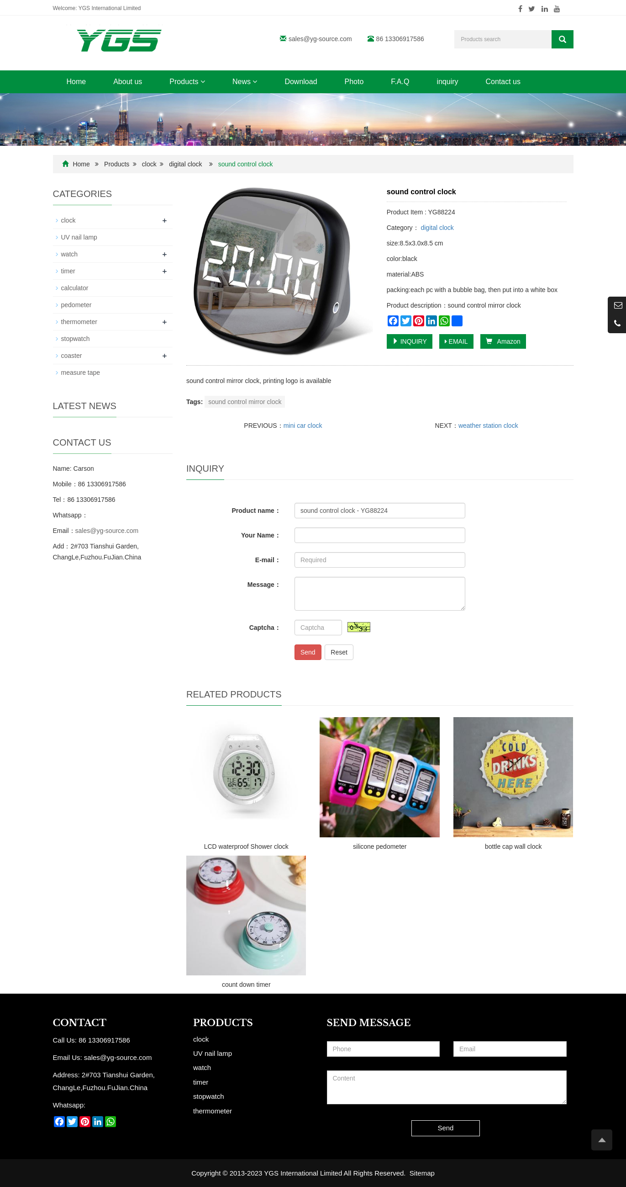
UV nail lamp (79, 237)
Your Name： (261, 535)
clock (149, 164)
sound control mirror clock (244, 401)
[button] (202, 81)
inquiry (447, 81)
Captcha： (265, 627)
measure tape (80, 372)
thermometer (79, 321)
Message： (264, 584)
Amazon (503, 341)
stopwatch (75, 338)
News (244, 81)
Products (187, 81)
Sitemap (422, 1173)
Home (76, 81)
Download (300, 81)
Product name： (256, 510)
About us (127, 81)
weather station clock (488, 425)
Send (308, 652)
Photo (354, 81)
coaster (71, 355)
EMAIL (456, 341)
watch (69, 254)
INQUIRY (409, 341)
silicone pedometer (380, 846)
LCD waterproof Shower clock (246, 846)
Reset (339, 652)
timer (68, 271)
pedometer (76, 305)
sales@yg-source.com (320, 39)
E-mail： (268, 560)
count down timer (246, 984)
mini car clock (303, 425)
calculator (75, 288)
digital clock (185, 164)
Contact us (503, 81)
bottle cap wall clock (513, 846)
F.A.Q (400, 81)
